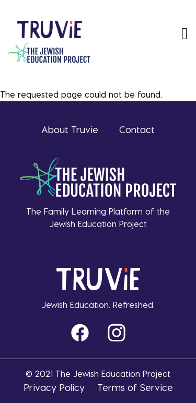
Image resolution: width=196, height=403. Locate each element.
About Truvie (69, 129)
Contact (137, 129)
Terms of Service (135, 387)
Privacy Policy (54, 387)
